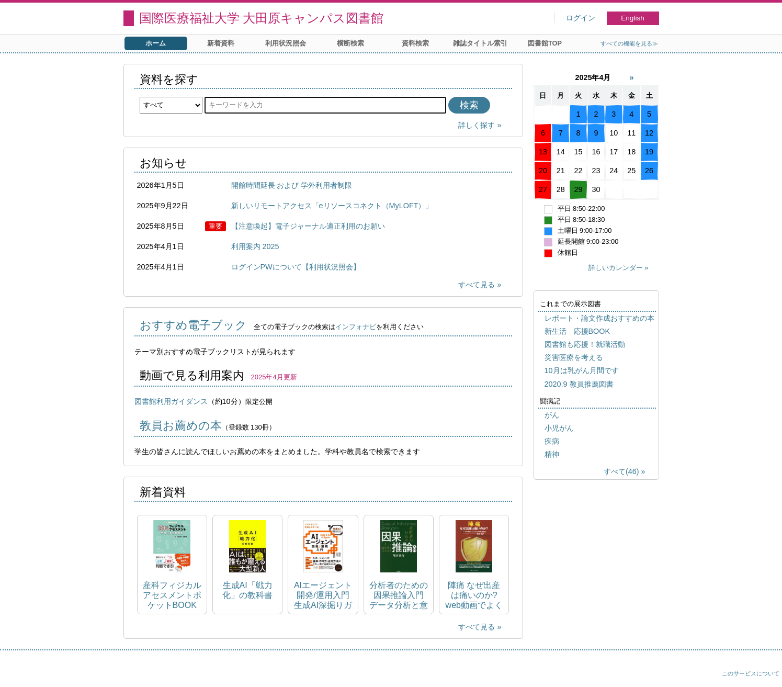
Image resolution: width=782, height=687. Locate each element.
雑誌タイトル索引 (480, 43)
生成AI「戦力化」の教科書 (247, 590)
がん (552, 415)
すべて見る (476, 284)
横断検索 (350, 43)
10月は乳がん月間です (582, 370)
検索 (469, 105)
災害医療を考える (574, 357)
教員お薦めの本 (181, 425)
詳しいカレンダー (615, 268)
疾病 (552, 441)
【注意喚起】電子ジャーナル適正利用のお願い (308, 226)
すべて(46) (621, 471)
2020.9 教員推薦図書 (579, 384)
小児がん (559, 428)
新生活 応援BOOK (577, 331)
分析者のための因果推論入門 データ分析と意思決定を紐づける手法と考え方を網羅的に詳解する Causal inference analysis (398, 596)
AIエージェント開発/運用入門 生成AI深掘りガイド (323, 596)
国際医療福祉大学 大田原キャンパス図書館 (261, 18)
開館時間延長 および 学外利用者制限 (292, 185)
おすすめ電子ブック (193, 325)
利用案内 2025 (255, 246)
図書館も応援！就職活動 (585, 344)
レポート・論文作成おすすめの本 (599, 318)
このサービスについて (750, 673)
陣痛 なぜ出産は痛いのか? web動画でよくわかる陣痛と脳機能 (474, 596)
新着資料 (220, 43)
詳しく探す (476, 125)
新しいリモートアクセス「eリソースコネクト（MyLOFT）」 (332, 205)
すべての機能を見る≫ (629, 43)
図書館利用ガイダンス (171, 401)
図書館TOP (545, 43)
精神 (552, 454)
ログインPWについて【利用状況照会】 (295, 267)
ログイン (580, 18)
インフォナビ (355, 327)
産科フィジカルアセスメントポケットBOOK (172, 595)
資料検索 (415, 43)
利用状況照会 (285, 43)
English (632, 18)
